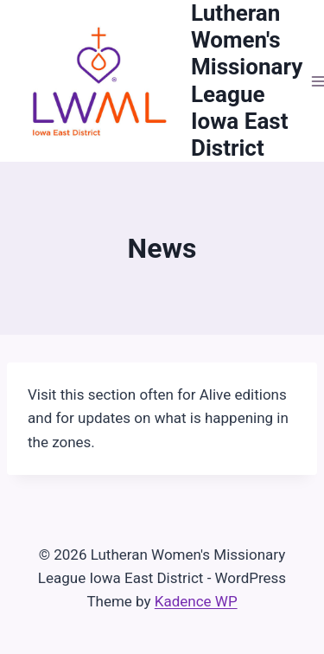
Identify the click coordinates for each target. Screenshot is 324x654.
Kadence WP (196, 601)
